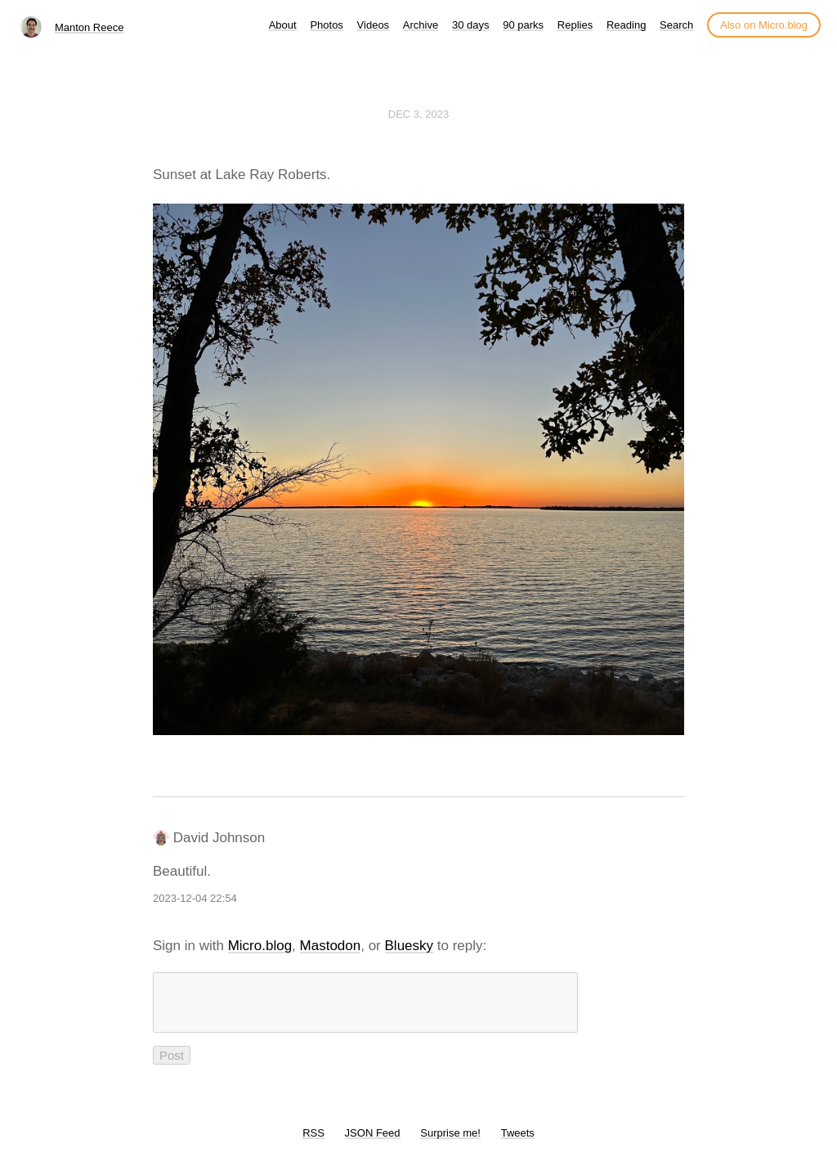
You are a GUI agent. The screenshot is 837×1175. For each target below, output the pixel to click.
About (283, 25)
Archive (420, 25)
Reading (626, 25)
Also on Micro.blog (764, 25)
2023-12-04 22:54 (195, 898)
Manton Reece (89, 27)
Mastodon (330, 945)
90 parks (523, 25)
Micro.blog (260, 945)
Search (676, 25)
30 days (471, 25)
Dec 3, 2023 (418, 114)
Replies (575, 25)
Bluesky (409, 945)
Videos (373, 25)
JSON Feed (373, 1143)
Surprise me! (450, 1143)
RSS (313, 1143)
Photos (326, 25)
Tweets (518, 1143)
